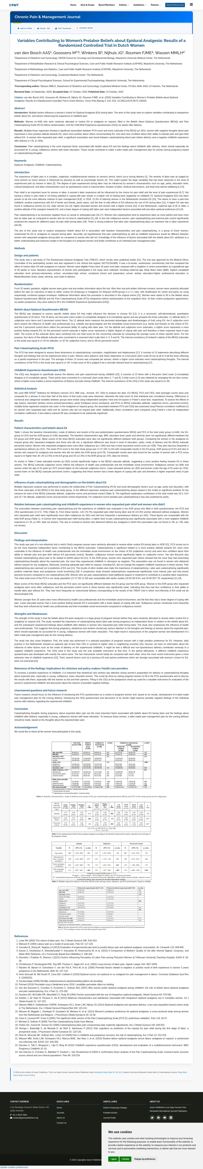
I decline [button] (125, 1159)
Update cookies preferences (14, 1167)
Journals (60, 1113)
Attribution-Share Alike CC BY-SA (107, 1072)
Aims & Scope (87, 5)
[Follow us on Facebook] (158, 1117)
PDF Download (64, 28)
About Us (61, 1118)
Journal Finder (109, 1118)
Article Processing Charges (115, 1108)
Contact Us (61, 1123)
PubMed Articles (110, 1113)
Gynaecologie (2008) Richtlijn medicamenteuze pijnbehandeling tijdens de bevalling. (61, 981)
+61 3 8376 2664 (18, 1115)
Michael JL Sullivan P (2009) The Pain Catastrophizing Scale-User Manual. (56, 1021)
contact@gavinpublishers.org (24, 1118)
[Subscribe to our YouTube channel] (164, 1117)
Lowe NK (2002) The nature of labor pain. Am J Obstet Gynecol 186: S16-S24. (58, 940)
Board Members (107, 5)
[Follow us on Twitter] (152, 1117)
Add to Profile (24, 28)
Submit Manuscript (175, 5)
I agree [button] (114, 1159)
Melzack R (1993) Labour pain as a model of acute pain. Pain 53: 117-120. (56, 944)
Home (73, 5)
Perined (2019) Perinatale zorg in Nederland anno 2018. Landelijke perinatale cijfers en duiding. (66, 984)
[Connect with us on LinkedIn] (170, 1117)
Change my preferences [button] (144, 1159)
